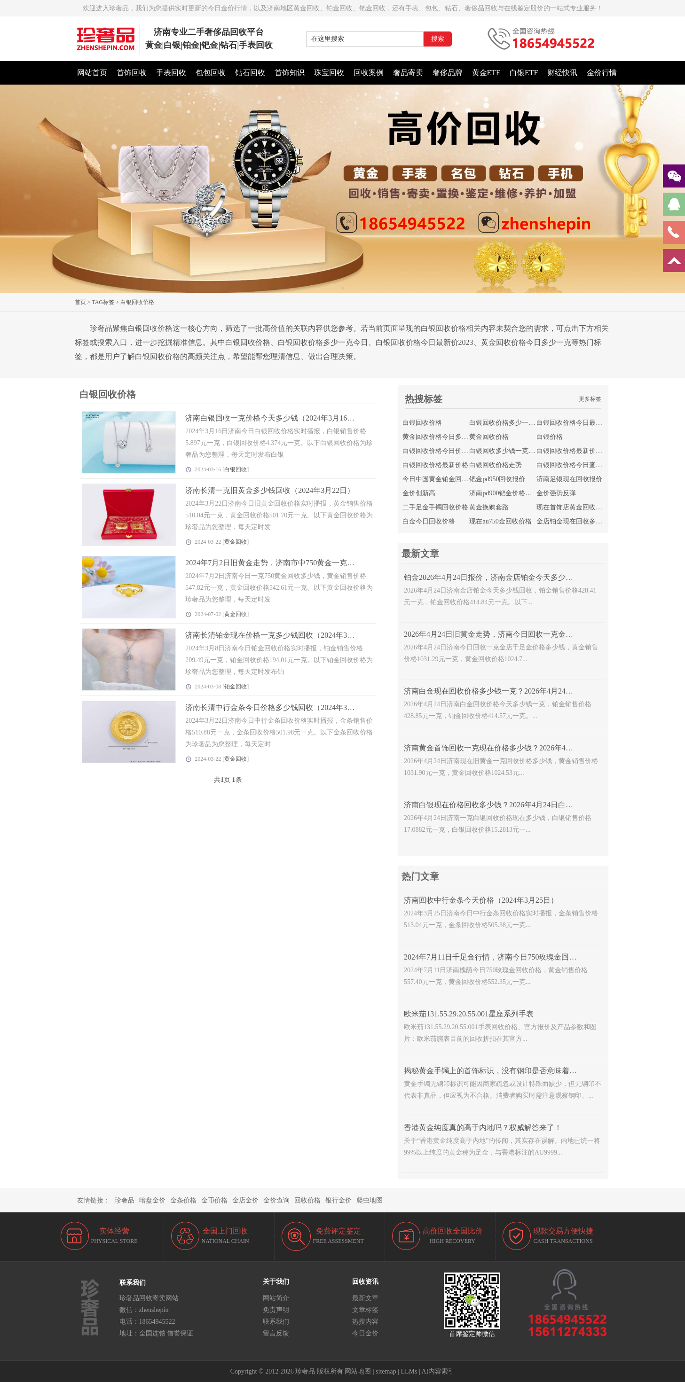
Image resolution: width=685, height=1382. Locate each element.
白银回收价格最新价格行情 (575, 450)
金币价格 (214, 1200)
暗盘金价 (152, 1200)
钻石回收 (250, 73)
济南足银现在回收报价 (569, 479)
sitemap (386, 1371)
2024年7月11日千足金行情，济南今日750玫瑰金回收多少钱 (501, 957)
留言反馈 (276, 1333)
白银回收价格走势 (495, 464)
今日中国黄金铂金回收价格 (441, 479)
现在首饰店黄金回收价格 (572, 507)
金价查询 (276, 1200)
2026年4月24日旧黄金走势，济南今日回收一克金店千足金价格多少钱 (518, 634)
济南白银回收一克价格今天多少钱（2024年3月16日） (273, 418)
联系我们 (276, 1321)
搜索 (437, 38)
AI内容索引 (438, 1371)
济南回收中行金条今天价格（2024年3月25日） (481, 900)
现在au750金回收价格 (500, 521)
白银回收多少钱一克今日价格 (512, 450)
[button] (342, 288)
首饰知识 (290, 73)
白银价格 (549, 436)
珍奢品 (124, 1200)
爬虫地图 (369, 1200)
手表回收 (171, 73)
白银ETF (524, 73)
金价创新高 (418, 493)
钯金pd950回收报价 (497, 479)
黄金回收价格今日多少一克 (441, 436)
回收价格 (307, 1200)
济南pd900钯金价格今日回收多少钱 (520, 493)
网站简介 (276, 1298)
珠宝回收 (329, 73)
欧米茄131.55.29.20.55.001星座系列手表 (469, 1014)
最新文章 (365, 1298)
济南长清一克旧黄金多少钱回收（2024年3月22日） (269, 490)
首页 (80, 302)
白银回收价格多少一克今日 (508, 422)
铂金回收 (235, 686)
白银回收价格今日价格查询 (441, 450)
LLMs (409, 1371)
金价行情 (602, 73)
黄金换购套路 (489, 507)
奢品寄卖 (408, 73)
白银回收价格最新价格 (435, 464)
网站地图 (358, 1371)
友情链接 (90, 1200)
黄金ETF (486, 73)
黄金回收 (235, 542)
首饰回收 (132, 73)
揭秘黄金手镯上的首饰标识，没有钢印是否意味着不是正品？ (505, 1071)
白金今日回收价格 (428, 521)
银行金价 (338, 1200)
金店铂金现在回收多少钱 (572, 521)
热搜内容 (365, 1321)
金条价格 (183, 1200)
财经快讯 (562, 73)
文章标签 (365, 1309)
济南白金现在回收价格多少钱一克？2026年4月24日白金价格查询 (511, 691)
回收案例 (369, 73)
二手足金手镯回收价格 (435, 507)
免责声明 (276, 1309)
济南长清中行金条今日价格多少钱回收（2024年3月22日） (281, 707)
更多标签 (590, 399)
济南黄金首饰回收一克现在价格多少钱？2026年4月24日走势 (503, 748)
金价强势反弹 (556, 493)
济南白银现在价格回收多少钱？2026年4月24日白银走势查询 (503, 805)
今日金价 (365, 1333)
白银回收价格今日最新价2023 (579, 422)
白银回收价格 (422, 422)
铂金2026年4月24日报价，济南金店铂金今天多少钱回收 (496, 577)
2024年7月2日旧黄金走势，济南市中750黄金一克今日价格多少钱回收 (300, 563)
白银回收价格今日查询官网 (575, 464)
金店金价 (245, 1200)
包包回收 (211, 73)
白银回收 (235, 469)
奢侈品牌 (448, 73)
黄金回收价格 (489, 436)
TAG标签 (103, 302)
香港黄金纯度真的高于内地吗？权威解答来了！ (483, 1128)
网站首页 (92, 73)
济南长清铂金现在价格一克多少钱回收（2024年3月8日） (279, 635)
